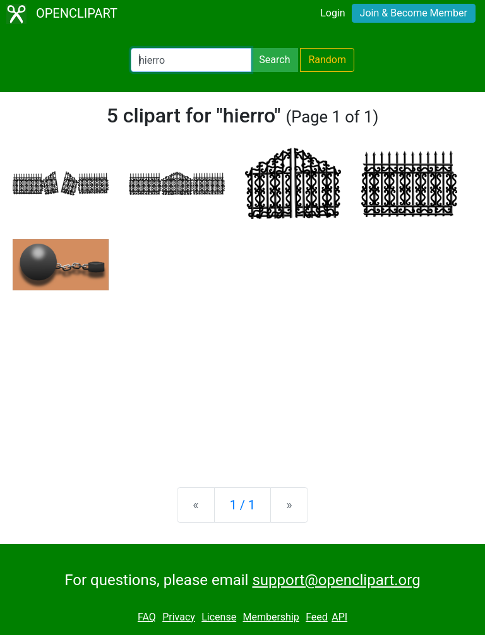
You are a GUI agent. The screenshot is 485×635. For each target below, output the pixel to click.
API (339, 617)
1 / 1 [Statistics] (243, 505)
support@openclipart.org (336, 580)
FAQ (147, 617)
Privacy (178, 617)
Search (274, 60)
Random (327, 60)
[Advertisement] (242, 378)
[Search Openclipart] (191, 60)
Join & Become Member (413, 13)
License (218, 617)
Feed (317, 617)
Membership (270, 617)
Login (332, 13)
